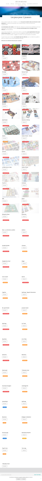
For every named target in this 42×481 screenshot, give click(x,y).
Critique (4, 420)
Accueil (7, 3)
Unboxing (4, 404)
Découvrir (4, 58)
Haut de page (37, 472)
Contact (24, 3)
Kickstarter (24, 435)
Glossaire (22, 475)
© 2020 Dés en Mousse (6, 472)
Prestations (20, 5)
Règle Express (5, 139)
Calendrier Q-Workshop (32, 3)
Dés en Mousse (21, 2)
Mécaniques (18, 3)
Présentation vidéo (5, 45)
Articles (12, 3)
